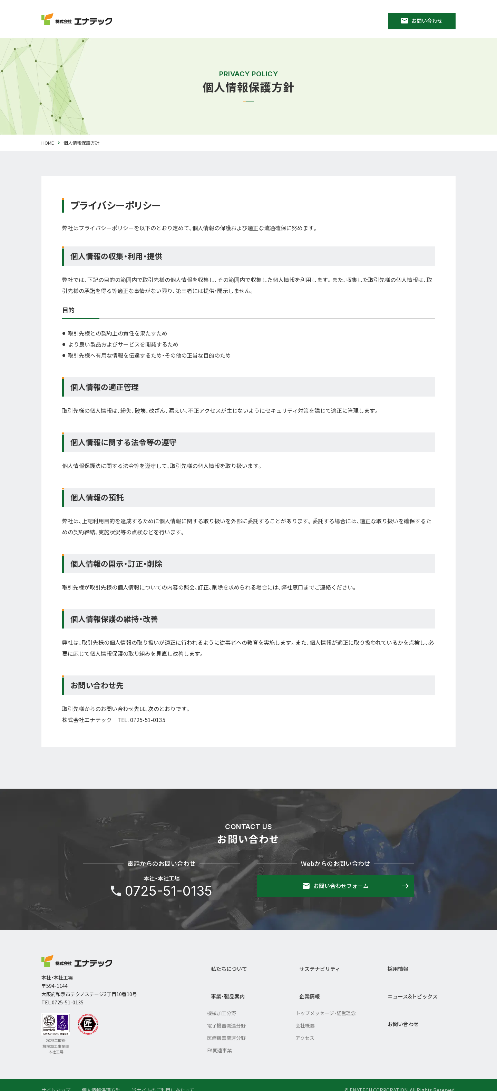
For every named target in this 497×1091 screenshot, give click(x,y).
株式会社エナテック (76, 961)
